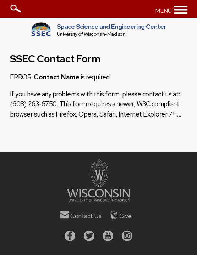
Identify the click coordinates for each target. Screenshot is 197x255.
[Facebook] (70, 237)
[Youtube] (108, 237)
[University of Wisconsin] (99, 199)
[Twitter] (89, 237)
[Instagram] (127, 237)
